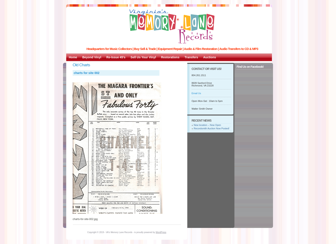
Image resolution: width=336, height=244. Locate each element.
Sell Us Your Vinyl (143, 57)
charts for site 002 (86, 73)
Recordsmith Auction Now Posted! (211, 128)
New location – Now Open (207, 125)
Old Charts (81, 65)
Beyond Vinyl (91, 57)
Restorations (170, 57)
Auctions (209, 57)
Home (73, 57)
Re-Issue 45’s (115, 57)
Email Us (196, 93)
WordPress (161, 232)
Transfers (191, 57)
